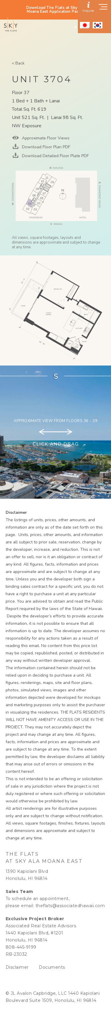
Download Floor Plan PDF (45, 147)
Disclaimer (17, 967)
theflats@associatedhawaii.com (70, 905)
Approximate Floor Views (45, 138)
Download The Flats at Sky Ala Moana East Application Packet (55, 10)
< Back (18, 63)
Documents (52, 967)
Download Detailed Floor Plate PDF (55, 156)
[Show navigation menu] (103, 8)
